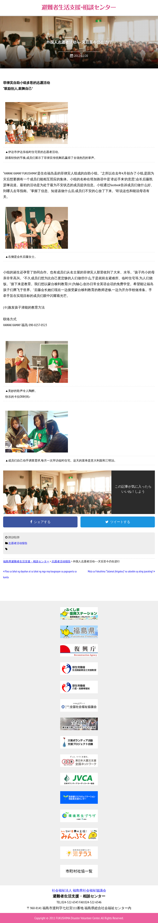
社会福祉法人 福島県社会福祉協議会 (79, 890)
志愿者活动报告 (17, 543)
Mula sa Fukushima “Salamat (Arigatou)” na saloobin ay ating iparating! (121, 571)
